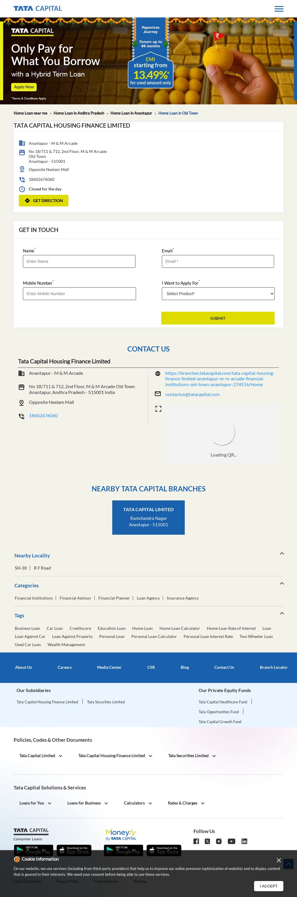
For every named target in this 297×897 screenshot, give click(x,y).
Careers (65, 667)
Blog (185, 667)
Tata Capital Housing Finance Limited (47, 702)
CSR (151, 667)
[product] (218, 293)
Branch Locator (274, 667)
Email (168, 250)
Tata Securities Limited (106, 702)
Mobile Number (38, 282)
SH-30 (21, 568)
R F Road (42, 568)
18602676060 (41, 179)
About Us (23, 667)
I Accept (269, 886)
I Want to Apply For (181, 282)
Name (29, 250)
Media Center (109, 667)
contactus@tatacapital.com (192, 394)
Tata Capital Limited (148, 509)
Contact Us (224, 667)
